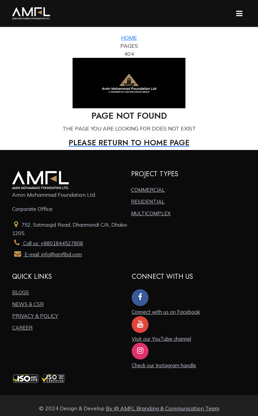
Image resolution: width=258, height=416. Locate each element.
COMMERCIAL (148, 190)
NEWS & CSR (28, 304)
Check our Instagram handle (164, 365)
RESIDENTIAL (148, 201)
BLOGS (20, 292)
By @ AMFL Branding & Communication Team (162, 408)
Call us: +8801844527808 (47, 243)
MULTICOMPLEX (151, 213)
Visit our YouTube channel (161, 339)
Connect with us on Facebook (166, 312)
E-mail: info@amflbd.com (47, 254)
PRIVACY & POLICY (35, 316)
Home (129, 37)
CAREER (22, 328)
